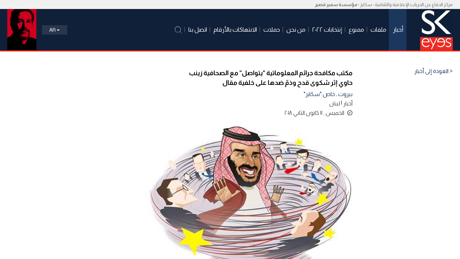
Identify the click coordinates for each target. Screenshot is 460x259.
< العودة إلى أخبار (433, 71)
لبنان (334, 103)
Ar (54, 30)
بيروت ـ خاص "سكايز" (328, 94)
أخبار (348, 103)
